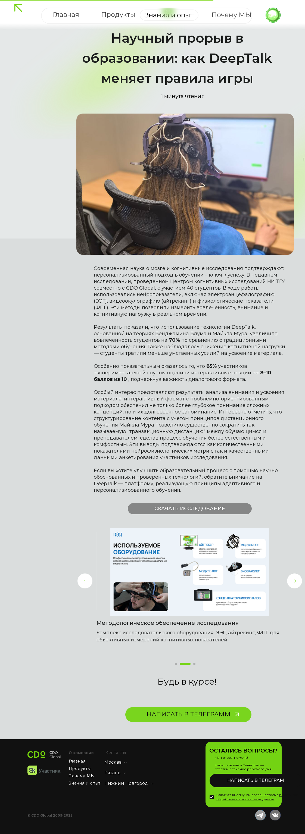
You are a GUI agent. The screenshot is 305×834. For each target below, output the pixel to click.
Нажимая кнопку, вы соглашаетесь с (257, 797)
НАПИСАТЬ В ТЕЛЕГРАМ (255, 780)
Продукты (80, 768)
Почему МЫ (82, 775)
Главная (77, 761)
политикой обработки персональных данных (257, 797)
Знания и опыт (85, 783)
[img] (18, 8)
